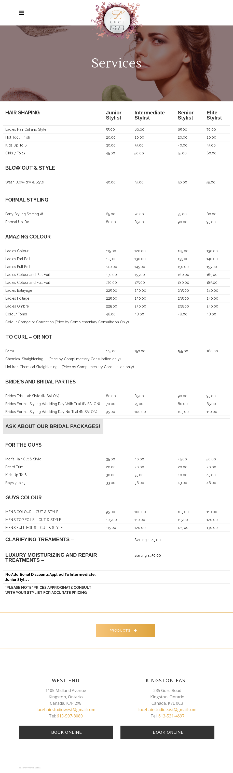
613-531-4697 (171, 716)
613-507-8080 (70, 716)
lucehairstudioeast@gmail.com (167, 709)
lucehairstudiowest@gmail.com (65, 709)
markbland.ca (34, 767)
